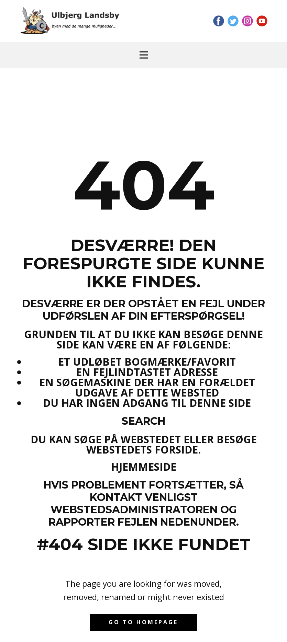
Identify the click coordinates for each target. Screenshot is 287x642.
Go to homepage (143, 622)
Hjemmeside (143, 467)
